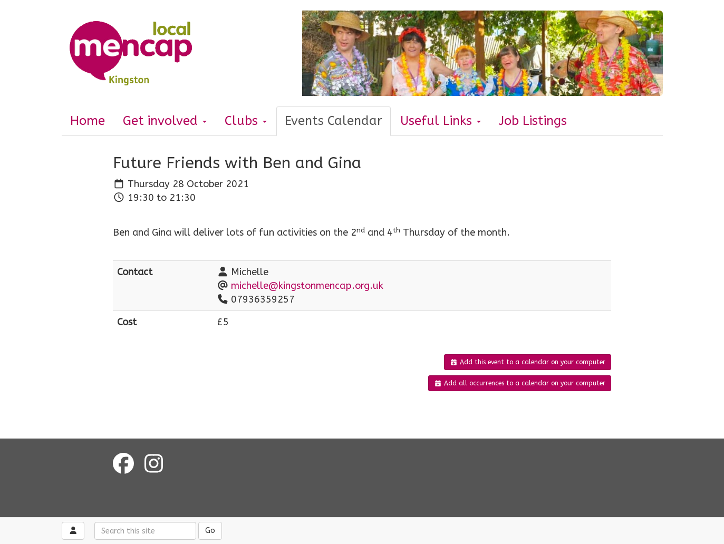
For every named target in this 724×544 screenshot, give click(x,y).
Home (87, 120)
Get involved (165, 120)
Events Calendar (333, 120)
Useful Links (440, 120)
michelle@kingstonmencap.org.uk (307, 286)
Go (210, 530)
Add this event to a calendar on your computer (527, 362)
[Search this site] (145, 531)
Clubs (246, 120)
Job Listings (533, 120)
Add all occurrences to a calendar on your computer (519, 383)
